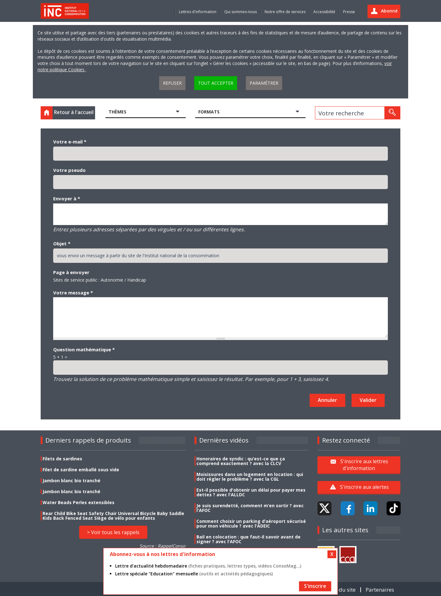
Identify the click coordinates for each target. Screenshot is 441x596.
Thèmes (117, 112)
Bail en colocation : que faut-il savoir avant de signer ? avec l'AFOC (248, 539)
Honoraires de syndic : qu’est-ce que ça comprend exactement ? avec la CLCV (240, 461)
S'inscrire (315, 586)
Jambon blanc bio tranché (71, 480)
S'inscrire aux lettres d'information (364, 465)
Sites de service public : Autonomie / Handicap (99, 280)
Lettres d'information (197, 11)
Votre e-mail (69, 141)
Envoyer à (66, 198)
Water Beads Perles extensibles (78, 502)
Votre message (73, 292)
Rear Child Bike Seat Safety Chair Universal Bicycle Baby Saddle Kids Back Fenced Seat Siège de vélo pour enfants (113, 515)
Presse (349, 11)
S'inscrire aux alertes (364, 486)
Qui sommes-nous (240, 11)
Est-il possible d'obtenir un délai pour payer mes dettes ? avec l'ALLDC (251, 492)
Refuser (172, 83)
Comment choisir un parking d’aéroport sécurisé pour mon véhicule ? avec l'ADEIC (251, 523)
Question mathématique (84, 349)
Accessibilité (324, 11)
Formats (209, 112)
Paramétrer (264, 83)
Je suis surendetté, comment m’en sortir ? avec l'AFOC (250, 508)
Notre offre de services (285, 11)
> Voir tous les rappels (113, 532)
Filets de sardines (62, 459)
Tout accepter (215, 83)
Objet (61, 243)
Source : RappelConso (162, 546)
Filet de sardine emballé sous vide (81, 470)
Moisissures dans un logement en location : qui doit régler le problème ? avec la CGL (249, 476)
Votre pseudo (69, 170)
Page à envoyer (71, 272)
